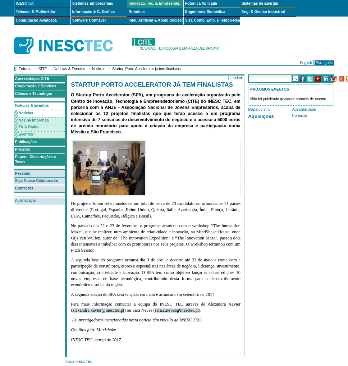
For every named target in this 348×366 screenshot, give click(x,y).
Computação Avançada (36, 20)
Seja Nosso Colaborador (37, 181)
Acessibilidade (304, 109)
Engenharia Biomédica (205, 12)
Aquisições (261, 116)
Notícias (99, 69)
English (306, 63)
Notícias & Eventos (69, 69)
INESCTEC (71, 38)
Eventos (26, 134)
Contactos (24, 188)
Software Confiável (89, 20)
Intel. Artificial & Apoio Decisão (156, 20)
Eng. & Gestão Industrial (263, 12)
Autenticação (26, 200)
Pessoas (22, 173)
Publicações (26, 142)
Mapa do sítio (259, 109)
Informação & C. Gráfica (93, 12)
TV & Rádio (28, 127)
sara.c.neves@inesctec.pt (177, 310)
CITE (42, 69)
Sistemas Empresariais (92, 3)
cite (180, 45)
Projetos (22, 149)
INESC (25, 3)
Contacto (299, 116)
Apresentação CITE (32, 79)
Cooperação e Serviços (35, 86)
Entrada (25, 69)
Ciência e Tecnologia (33, 94)
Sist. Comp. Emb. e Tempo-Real (212, 20)
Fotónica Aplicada (201, 3)
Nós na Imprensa (34, 120)
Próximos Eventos (269, 89)
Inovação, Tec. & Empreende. (154, 3)
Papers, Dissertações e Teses (35, 159)
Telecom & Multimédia (35, 12)
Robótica (137, 12)
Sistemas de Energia (260, 3)
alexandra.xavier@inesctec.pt (98, 310)
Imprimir (236, 78)
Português (324, 63)
